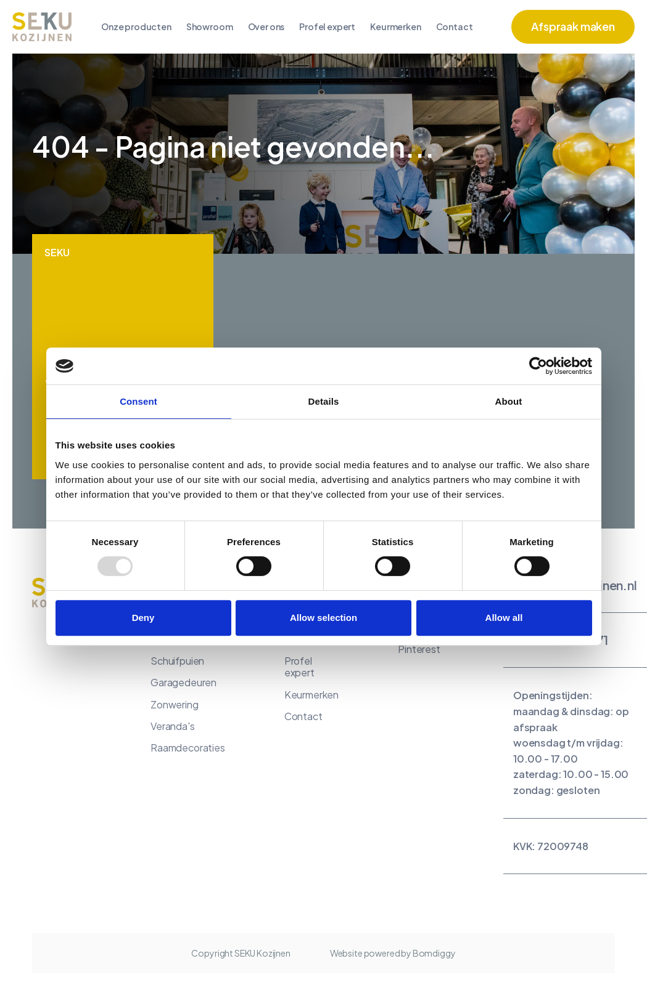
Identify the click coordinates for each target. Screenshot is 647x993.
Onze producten (136, 27)
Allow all (504, 617)
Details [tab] (323, 401)
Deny (143, 617)
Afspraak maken (573, 26)
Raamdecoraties (187, 747)
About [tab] (508, 401)
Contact (454, 27)
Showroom (209, 27)
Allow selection (323, 617)
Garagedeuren (183, 682)
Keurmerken (395, 27)
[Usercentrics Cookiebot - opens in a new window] (538, 366)
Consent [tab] (138, 401)
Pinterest (419, 649)
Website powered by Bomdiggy (393, 953)
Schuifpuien (177, 661)
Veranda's (172, 726)
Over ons (266, 27)
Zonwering (174, 704)
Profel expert (327, 27)
